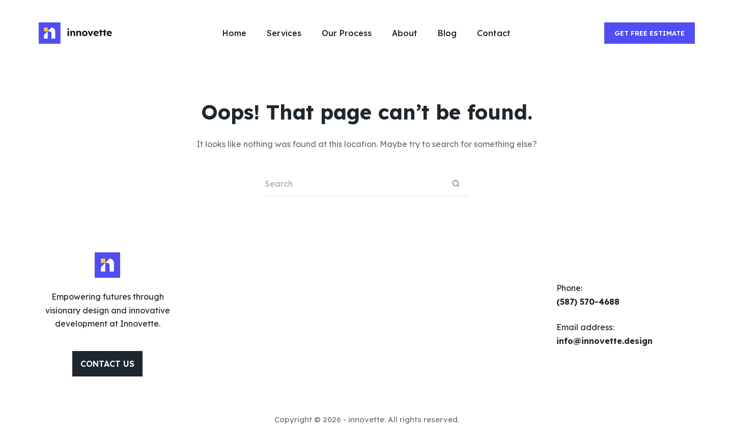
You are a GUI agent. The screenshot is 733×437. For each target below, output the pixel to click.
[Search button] (455, 183)
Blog (447, 33)
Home (234, 33)
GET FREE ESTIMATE (649, 33)
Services (284, 33)
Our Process (347, 33)
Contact (494, 33)
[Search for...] (354, 183)
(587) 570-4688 (587, 302)
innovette (366, 419)
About (404, 33)
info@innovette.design (604, 341)
